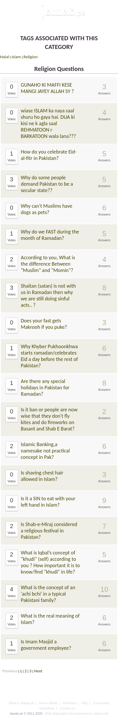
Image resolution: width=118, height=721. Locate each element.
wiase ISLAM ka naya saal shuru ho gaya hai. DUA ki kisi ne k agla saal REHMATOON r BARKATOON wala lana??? (48, 123)
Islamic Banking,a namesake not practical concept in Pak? (45, 450)
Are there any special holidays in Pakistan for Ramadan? (45, 387)
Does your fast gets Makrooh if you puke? (44, 323)
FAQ (84, 703)
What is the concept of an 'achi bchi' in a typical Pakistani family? (48, 593)
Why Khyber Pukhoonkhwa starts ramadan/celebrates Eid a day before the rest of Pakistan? (49, 356)
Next (38, 670)
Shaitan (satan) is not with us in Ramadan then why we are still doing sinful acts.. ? (48, 295)
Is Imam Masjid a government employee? (46, 644)
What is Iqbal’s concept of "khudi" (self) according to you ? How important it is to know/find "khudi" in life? (50, 562)
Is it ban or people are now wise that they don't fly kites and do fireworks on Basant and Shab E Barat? (49, 419)
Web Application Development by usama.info (76, 713)
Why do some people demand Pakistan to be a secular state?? (47, 184)
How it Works (48, 703)
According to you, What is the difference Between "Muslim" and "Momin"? (48, 263)
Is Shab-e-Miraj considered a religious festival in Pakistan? (49, 530)
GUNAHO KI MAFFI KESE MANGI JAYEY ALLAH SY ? (47, 88)
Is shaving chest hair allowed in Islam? (42, 476)
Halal (4, 56)
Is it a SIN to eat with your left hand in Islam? (48, 501)
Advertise (69, 703)
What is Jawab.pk (21, 703)
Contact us (67, 708)
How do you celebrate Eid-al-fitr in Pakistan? (49, 155)
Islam (16, 56)
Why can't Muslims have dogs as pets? (46, 209)
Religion (31, 56)
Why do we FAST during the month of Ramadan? (50, 235)
